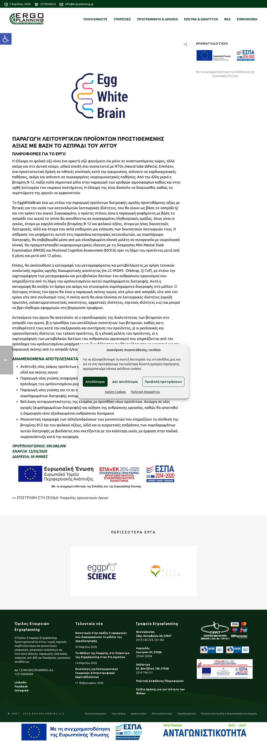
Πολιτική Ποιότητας (162, 713)
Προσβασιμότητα (187, 713)
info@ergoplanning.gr (79, 4)
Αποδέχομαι (95, 381)
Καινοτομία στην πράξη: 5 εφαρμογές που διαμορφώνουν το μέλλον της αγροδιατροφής (101, 637)
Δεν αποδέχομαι (125, 381)
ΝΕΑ (227, 19)
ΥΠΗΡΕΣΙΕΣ (122, 19)
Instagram (21, 690)
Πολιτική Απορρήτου (145, 392)
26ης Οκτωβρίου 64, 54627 (153, 635)
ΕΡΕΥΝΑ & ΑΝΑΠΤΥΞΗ (201, 19)
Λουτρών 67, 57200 (148, 652)
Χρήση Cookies (115, 392)
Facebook (21, 686)
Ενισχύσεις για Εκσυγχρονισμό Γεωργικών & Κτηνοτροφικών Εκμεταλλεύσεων (96, 673)
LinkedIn (21, 682)
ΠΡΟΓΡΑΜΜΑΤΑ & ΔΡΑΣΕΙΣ (157, 19)
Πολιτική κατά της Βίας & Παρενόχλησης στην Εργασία (229, 713)
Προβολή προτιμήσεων (163, 381)
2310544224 (48, 4)
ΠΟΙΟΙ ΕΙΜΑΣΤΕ (95, 19)
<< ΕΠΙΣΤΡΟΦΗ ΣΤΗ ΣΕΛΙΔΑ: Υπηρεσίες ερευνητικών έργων (60, 498)
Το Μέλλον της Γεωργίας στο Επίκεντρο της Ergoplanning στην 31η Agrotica (102, 655)
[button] (5, 39)
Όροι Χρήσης (119, 713)
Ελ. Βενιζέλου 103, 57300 (152, 668)
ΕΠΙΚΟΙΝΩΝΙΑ (247, 19)
